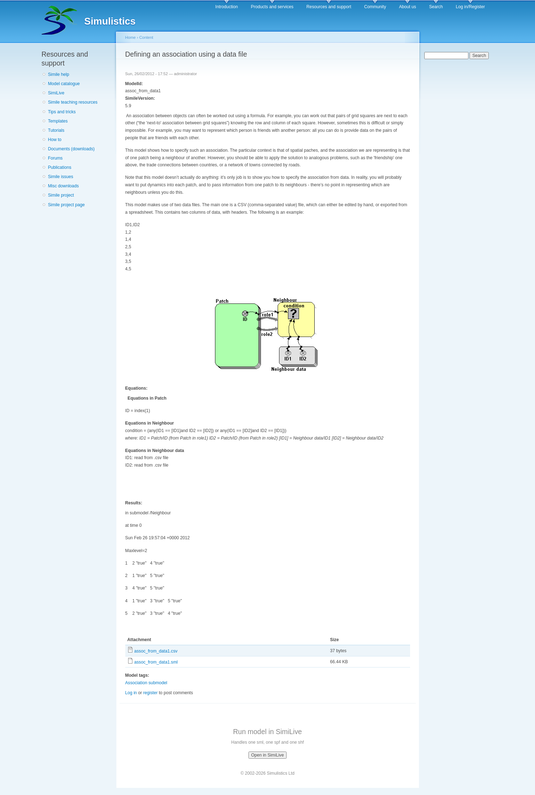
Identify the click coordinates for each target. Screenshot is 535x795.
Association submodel (146, 682)
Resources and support (328, 6)
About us (407, 6)
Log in (131, 692)
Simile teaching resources (73, 102)
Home (130, 37)
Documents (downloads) (71, 148)
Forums (55, 158)
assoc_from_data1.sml (156, 662)
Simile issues (60, 176)
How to (55, 139)
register (150, 692)
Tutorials (56, 130)
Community (375, 6)
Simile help (58, 74)
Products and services (272, 6)
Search (436, 6)
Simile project (61, 195)
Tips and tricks (62, 111)
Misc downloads (63, 185)
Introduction (226, 6)
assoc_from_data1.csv (156, 651)
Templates (58, 121)
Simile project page (66, 204)
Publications (60, 167)
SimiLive (56, 92)
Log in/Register (470, 6)
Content (146, 37)
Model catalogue (64, 83)
